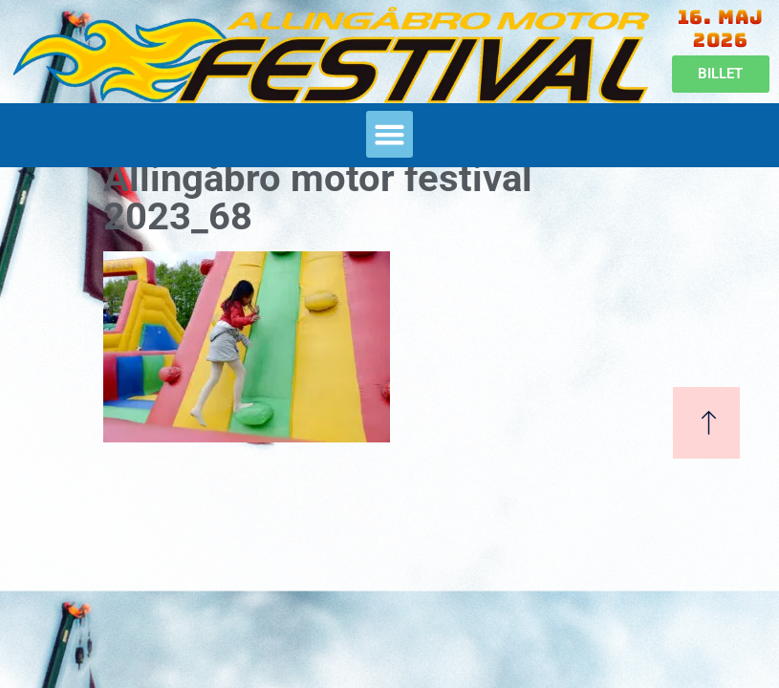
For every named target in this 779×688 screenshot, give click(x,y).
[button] (390, 135)
